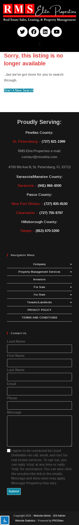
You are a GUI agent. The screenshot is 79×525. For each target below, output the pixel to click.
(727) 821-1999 (53, 141)
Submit (14, 491)
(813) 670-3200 (47, 231)
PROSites (58, 520)
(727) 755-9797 (51, 213)
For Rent (53, 294)
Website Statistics (25, 520)
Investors (39, 279)
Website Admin (42, 515)
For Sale (53, 287)
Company (52, 264)
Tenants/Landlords (49, 302)
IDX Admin (59, 515)
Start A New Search (18, 90)
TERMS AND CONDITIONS (39, 317)
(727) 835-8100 (55, 204)
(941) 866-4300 (49, 186)
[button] (39, 44)
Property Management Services (45, 271)
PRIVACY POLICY (39, 309)
